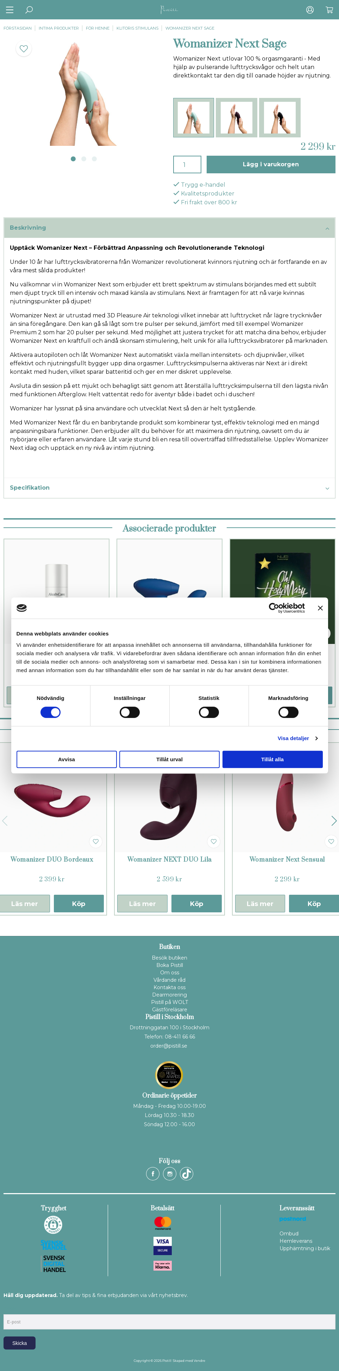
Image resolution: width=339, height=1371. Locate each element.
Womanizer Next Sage (189, 28)
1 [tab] (73, 158)
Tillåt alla (272, 759)
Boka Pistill (169, 965)
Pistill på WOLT (169, 1002)
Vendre (199, 1361)
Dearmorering (169, 995)
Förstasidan (18, 28)
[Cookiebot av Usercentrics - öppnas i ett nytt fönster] (274, 608)
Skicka (19, 1343)
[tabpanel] (85, 91)
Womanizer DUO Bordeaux (52, 860)
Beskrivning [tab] (169, 228)
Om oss (169, 972)
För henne (97, 28)
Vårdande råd (169, 980)
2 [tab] (83, 158)
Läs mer (142, 904)
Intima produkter (59, 28)
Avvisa (66, 759)
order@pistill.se (168, 1046)
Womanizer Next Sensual (287, 860)
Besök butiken (169, 958)
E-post (10, 1308)
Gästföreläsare (169, 1009)
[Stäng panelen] (320, 608)
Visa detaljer (293, 738)
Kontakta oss (169, 987)
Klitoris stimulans (137, 28)
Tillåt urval (169, 759)
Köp (78, 904)
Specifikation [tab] (169, 488)
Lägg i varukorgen (271, 164)
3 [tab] (94, 158)
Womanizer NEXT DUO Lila (169, 860)
